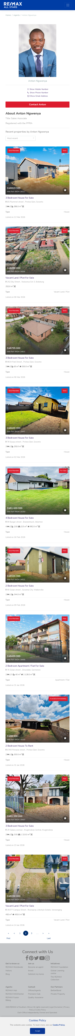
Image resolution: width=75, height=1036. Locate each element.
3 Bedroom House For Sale (20, 209)
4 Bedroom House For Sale (20, 530)
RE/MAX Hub (11, 990)
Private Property (58, 994)
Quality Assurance (35, 997)
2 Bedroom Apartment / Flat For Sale (25, 678)
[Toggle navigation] (67, 5)
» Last (49, 934)
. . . (37, 933)
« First (8, 934)
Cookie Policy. (59, 1025)
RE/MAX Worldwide (14, 967)
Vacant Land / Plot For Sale (20, 289)
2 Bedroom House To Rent (19, 758)
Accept (37, 1031)
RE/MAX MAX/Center (15, 994)
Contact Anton (37, 104)
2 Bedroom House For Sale (20, 598)
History (9, 970)
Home (8, 15)
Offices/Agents (34, 990)
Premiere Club (34, 994)
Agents (16, 15)
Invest (30, 970)
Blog (8, 974)
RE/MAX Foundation (59, 967)
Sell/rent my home (36, 974)
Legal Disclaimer (55, 1007)
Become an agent (35, 967)
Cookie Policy (40, 1010)
